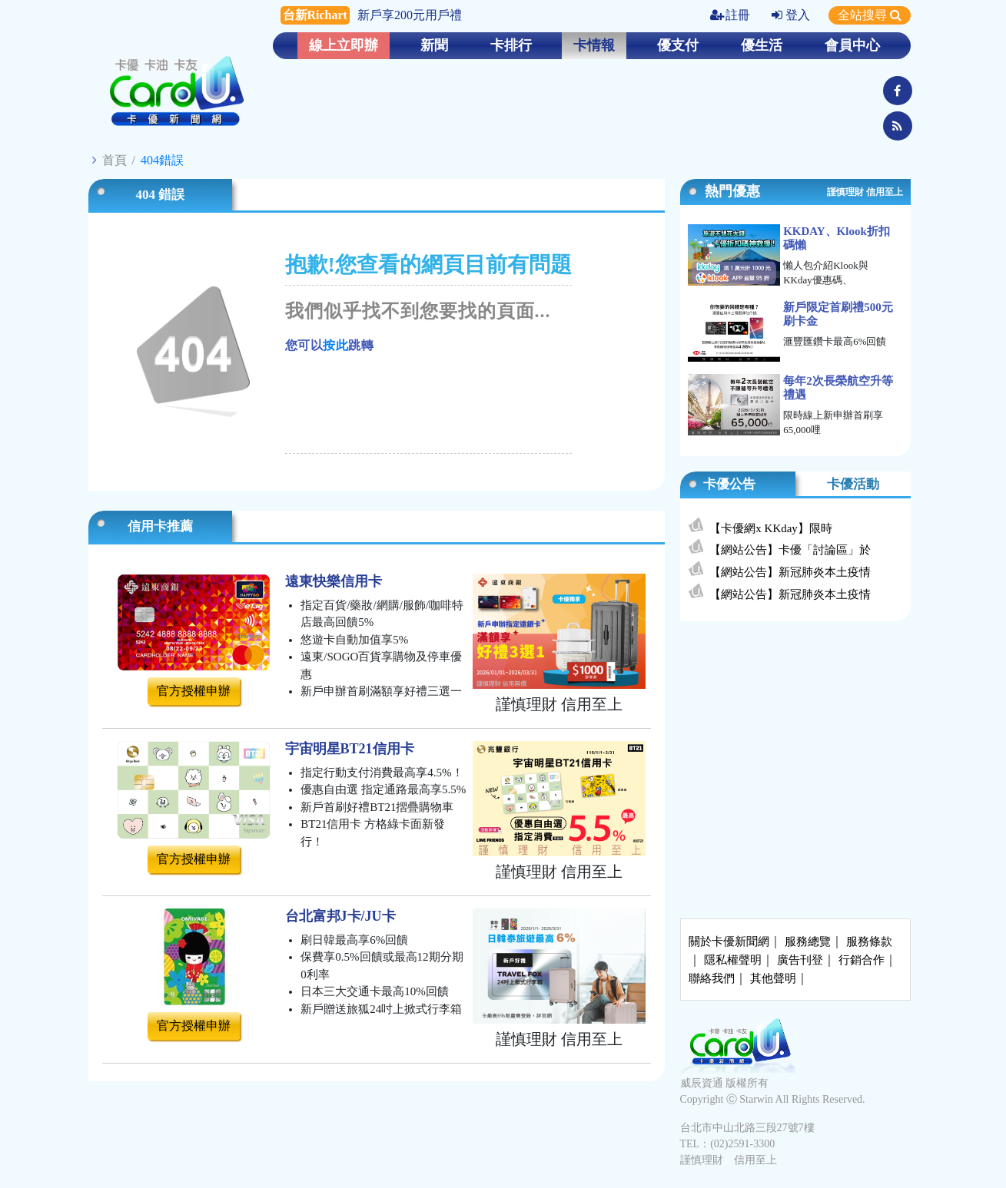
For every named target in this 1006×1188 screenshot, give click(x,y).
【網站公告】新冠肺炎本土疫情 (790, 572)
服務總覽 (808, 941)
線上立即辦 (343, 45)
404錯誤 (162, 160)
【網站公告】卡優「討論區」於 (790, 550)
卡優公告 (729, 484)
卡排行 (511, 45)
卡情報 (594, 45)
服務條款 (869, 941)
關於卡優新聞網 (729, 941)
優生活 (761, 45)
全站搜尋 (869, 15)
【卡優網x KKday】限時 (770, 528)
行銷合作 (861, 960)
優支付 (678, 45)
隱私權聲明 (733, 960)
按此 (335, 345)
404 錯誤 (159, 194)
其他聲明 (773, 978)
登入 (791, 15)
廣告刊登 (800, 960)
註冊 (730, 15)
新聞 (434, 45)
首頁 (114, 160)
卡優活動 (853, 484)
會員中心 (852, 45)
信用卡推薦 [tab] (160, 526)
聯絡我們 (712, 978)
